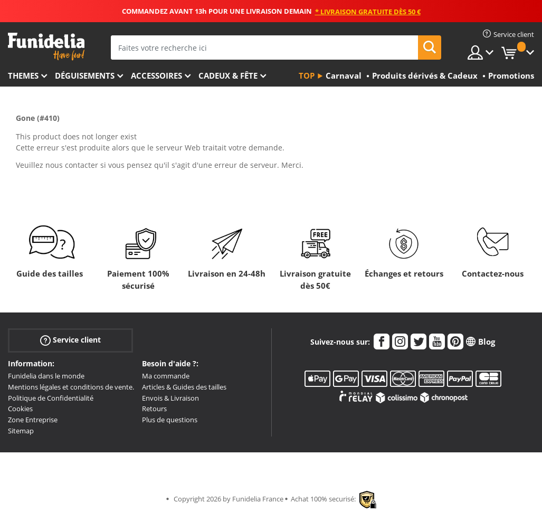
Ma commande (165, 376)
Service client (70, 340)
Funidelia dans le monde (46, 376)
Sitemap (21, 430)
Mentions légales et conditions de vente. (71, 387)
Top (307, 75)
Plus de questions (169, 419)
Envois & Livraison (170, 398)
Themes (23, 75)
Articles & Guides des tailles (184, 387)
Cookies (20, 408)
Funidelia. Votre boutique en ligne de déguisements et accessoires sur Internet (46, 47)
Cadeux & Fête (228, 75)
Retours (154, 408)
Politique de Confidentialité (50, 398)
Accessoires (156, 75)
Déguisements (85, 75)
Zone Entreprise (33, 419)
